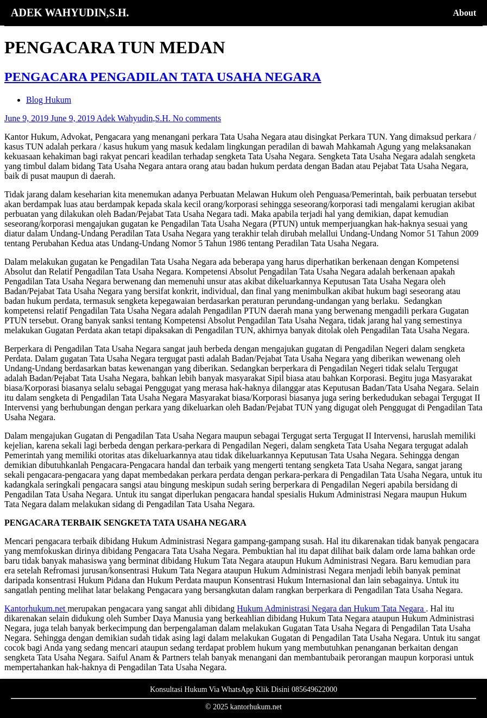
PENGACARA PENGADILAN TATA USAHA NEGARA (162, 77)
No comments (197, 118)
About (464, 12)
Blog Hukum (48, 99)
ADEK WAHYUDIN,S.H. (70, 12)
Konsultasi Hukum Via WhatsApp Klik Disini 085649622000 (243, 689)
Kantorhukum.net (35, 608)
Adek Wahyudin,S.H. (135, 118)
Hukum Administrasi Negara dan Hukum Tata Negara (331, 608)
